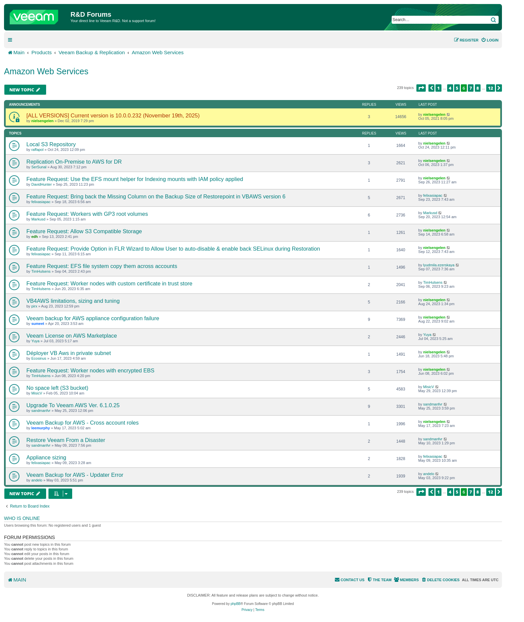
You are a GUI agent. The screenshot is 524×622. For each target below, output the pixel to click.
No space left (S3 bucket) (57, 388)
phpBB (236, 604)
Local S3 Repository (51, 144)
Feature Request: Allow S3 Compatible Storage (84, 231)
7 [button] (471, 88)
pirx (34, 306)
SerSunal (38, 167)
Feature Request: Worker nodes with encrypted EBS (90, 370)
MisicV (36, 393)
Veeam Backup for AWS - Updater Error (74, 475)
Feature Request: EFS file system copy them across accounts (101, 266)
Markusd (38, 219)
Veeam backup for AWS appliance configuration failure (92, 318)
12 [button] (490, 88)
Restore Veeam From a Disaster (65, 440)
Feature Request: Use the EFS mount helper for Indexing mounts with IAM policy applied (134, 179)
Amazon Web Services (46, 71)
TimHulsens (41, 271)
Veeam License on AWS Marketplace (71, 336)
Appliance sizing (46, 457)
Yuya (35, 341)
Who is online (22, 518)
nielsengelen (42, 121)
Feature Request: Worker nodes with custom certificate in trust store (109, 283)
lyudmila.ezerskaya (438, 265)
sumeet (37, 324)
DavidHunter (41, 184)
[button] (421, 88)
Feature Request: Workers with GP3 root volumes (87, 214)
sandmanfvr (40, 411)
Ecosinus (38, 358)
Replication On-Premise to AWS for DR (74, 162)
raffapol (37, 150)
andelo (36, 480)
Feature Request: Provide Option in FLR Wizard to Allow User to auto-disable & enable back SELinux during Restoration (173, 249)
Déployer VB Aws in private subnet (68, 353)
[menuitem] (490, 40)
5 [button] (457, 88)
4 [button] (450, 88)
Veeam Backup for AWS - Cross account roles (82, 423)
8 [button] (478, 88)
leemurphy (40, 428)
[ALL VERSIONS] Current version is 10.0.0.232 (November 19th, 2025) (113, 115)
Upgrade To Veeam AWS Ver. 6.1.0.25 (73, 405)
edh (34, 237)
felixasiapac (40, 202)
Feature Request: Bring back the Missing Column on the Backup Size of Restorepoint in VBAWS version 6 (155, 196)
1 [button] (438, 88)
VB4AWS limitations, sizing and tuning (73, 301)
